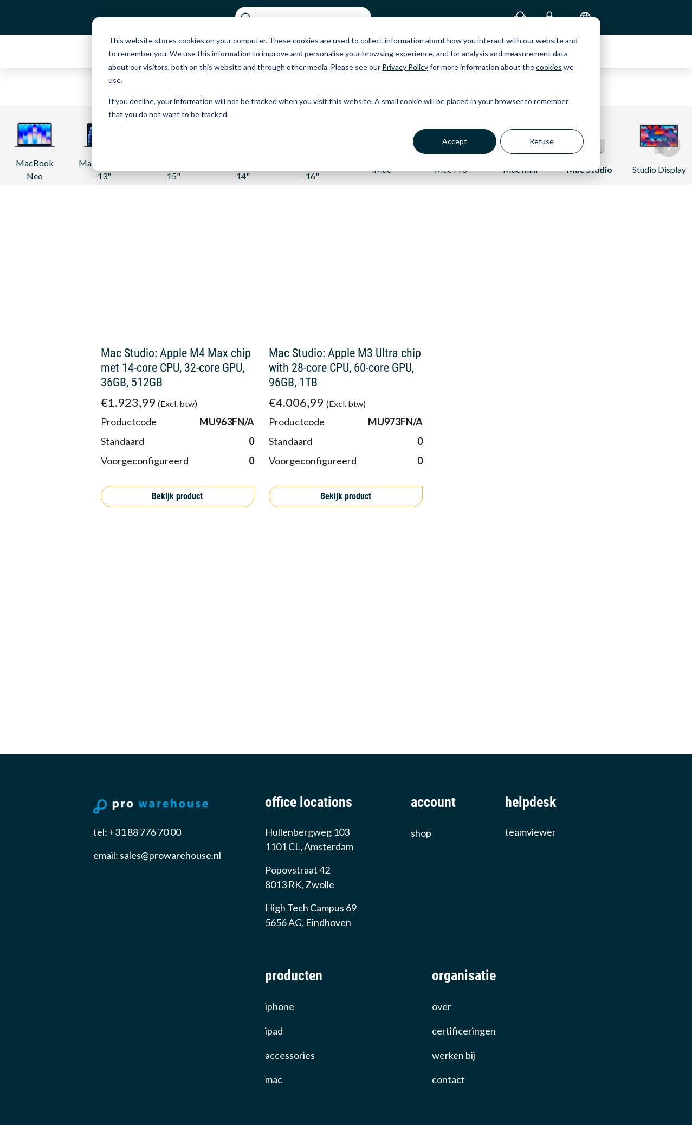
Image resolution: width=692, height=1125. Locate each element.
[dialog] (346, 94)
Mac (273, 1079)
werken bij (453, 1055)
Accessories (290, 1055)
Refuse (541, 141)
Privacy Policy (405, 67)
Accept (454, 141)
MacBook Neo (35, 147)
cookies (549, 67)
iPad (274, 1031)
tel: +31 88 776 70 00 (137, 832)
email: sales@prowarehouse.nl (157, 855)
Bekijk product (177, 496)
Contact (448, 1079)
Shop (421, 833)
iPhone (279, 1006)
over (441, 1006)
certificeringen (464, 1031)
